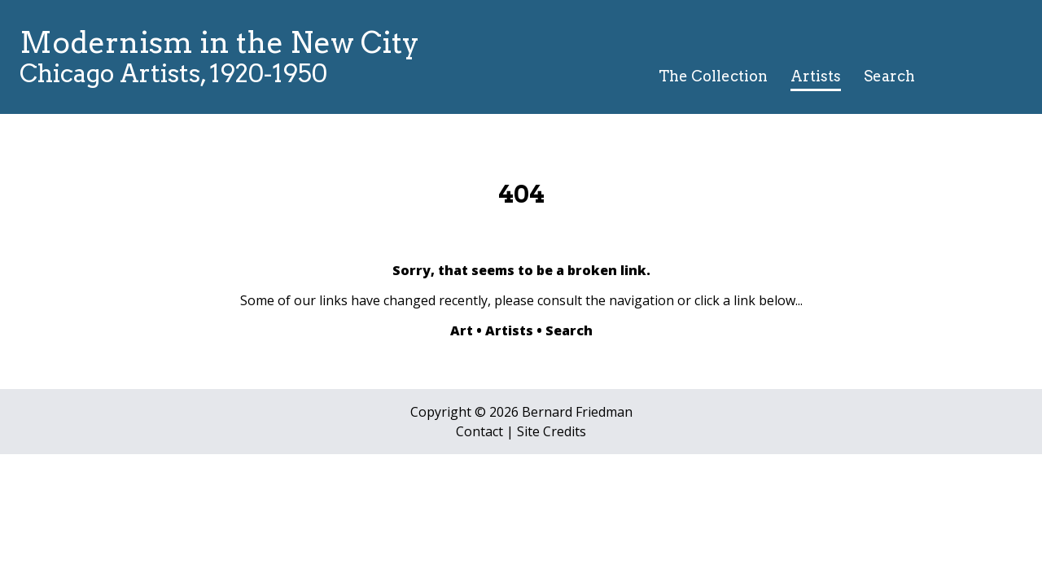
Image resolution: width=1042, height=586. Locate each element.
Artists (815, 76)
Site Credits (551, 431)
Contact (479, 431)
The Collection (713, 76)
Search (889, 76)
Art (461, 330)
